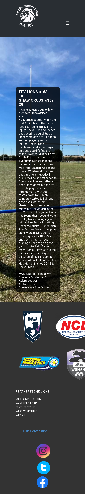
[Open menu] (67, 23)
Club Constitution (35, 431)
